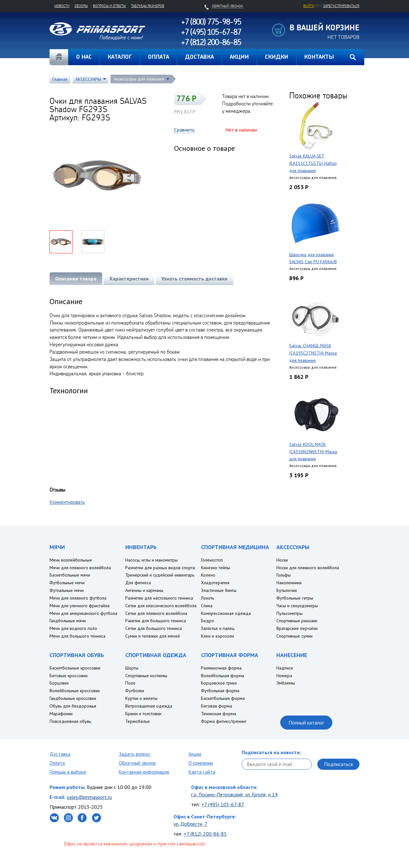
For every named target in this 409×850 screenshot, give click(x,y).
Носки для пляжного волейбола (307, 567)
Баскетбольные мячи (70, 575)
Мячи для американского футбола (83, 613)
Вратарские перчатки (297, 628)
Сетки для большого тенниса (153, 628)
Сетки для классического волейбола (161, 606)
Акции (195, 754)
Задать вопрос (134, 754)
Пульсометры (289, 613)
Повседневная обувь (70, 721)
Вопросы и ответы (109, 6)
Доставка (60, 754)
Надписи (284, 668)
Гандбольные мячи (68, 621)
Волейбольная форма (222, 675)
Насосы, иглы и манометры (151, 560)
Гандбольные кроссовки (73, 698)
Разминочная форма (221, 668)
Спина (206, 606)
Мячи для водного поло (73, 628)
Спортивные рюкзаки (296, 621)
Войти (308, 6)
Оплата (57, 763)
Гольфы (283, 575)
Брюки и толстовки (143, 713)
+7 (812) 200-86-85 (205, 834)
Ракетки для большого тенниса (155, 621)
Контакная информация (144, 772)
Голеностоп (212, 560)
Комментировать (67, 502)
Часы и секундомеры (297, 606)
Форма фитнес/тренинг (224, 721)
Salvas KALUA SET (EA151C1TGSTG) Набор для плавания (313, 163)
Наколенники (289, 583)
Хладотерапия (215, 583)
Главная (59, 57)
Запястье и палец (218, 628)
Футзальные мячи (67, 590)
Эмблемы (285, 683)
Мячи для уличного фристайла (80, 606)
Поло (130, 683)
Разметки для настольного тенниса (159, 598)
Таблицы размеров (147, 6)
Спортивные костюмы (146, 675)
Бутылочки (286, 590)
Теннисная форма (218, 713)
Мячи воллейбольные (71, 560)
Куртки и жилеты (141, 698)
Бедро (207, 621)
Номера (284, 675)
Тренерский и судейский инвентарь (159, 575)
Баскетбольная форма (223, 698)
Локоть (207, 598)
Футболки (134, 690)
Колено (208, 575)
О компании (201, 763)
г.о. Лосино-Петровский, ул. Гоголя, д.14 (234, 794)
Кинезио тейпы (215, 567)
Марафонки (61, 713)
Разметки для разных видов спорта (160, 567)
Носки (282, 560)
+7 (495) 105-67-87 (222, 804)
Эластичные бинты (218, 590)
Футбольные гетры (294, 598)
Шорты (131, 668)
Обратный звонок (137, 763)
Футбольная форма (220, 690)
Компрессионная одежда (226, 613)
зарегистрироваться (341, 6)
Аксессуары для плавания (139, 79)
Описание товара (75, 278)
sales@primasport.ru (89, 797)
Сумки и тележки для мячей (152, 636)
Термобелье (137, 721)
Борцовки (59, 683)
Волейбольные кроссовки (75, 690)
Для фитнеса (138, 583)
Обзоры (81, 6)
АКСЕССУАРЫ (88, 79)
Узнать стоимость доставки (194, 278)
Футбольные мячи (67, 583)
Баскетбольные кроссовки (75, 668)
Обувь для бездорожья (73, 706)
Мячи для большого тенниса (77, 636)
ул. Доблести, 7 (190, 824)
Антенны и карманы (144, 590)
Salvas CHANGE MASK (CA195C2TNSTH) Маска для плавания (313, 353)
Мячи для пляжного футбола (78, 598)
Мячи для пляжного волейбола (80, 567)
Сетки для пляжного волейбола (156, 613)
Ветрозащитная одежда (148, 706)
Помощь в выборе (68, 772)
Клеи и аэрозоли (217, 636)
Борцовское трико (219, 683)
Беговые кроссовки (69, 675)
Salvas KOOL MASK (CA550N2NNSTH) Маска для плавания (313, 451)
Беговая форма (216, 706)
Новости (61, 6)
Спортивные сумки (294, 636)
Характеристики (129, 278)
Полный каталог (306, 722)
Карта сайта (202, 772)
